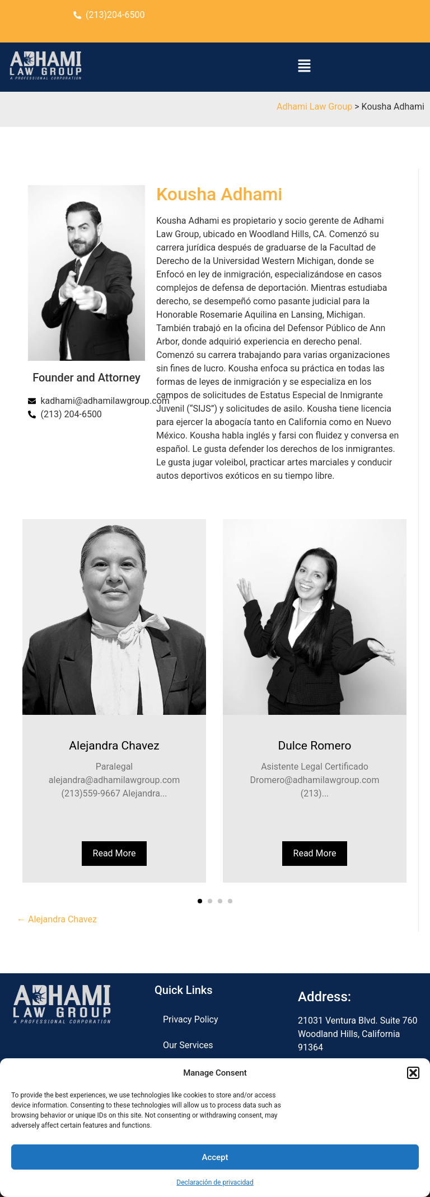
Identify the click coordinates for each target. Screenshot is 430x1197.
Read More (114, 853)
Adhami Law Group (314, 106)
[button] (413, 1072)
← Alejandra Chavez (57, 919)
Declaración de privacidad (214, 1182)
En (302, 21)
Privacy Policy (190, 1019)
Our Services (188, 1045)
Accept (215, 1157)
